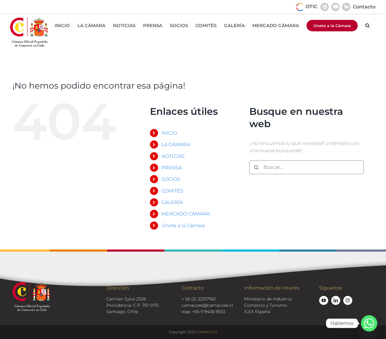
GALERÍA (172, 202)
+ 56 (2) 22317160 (199, 299)
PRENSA (171, 168)
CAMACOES (207, 332)
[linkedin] (335, 300)
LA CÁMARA (175, 144)
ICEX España (257, 311)
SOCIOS (170, 179)
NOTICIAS (173, 156)
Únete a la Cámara (183, 225)
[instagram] (347, 300)
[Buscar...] (306, 167)
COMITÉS (172, 191)
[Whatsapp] (369, 323)
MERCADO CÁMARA (185, 214)
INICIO (169, 133)
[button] (367, 25)
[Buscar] (256, 167)
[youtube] (323, 300)
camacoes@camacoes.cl (207, 305)
